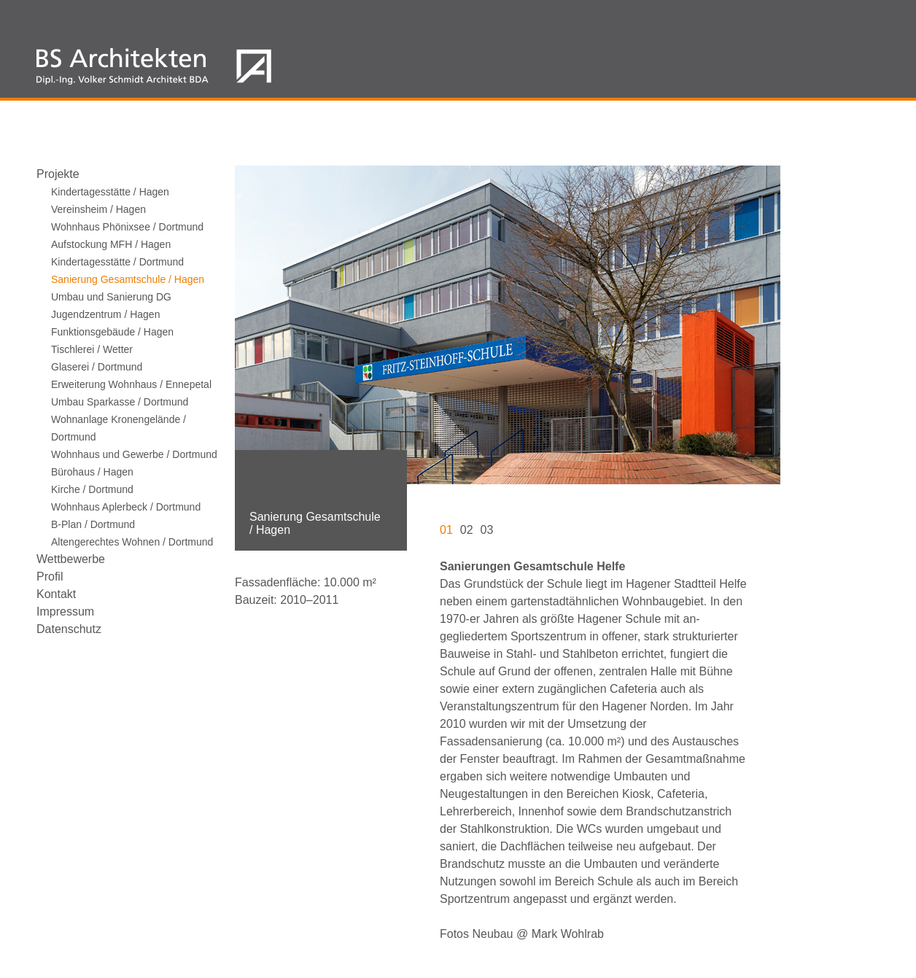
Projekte (57, 174)
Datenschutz (68, 629)
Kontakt (56, 594)
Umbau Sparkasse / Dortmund (119, 402)
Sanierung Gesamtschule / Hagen (127, 279)
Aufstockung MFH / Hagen (111, 244)
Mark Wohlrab (568, 934)
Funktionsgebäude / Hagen (112, 332)
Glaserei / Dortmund (96, 367)
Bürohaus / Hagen (92, 472)
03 (487, 530)
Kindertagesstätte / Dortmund (117, 262)
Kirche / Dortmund (92, 489)
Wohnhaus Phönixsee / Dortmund (127, 227)
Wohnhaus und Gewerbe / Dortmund (134, 454)
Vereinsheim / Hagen (98, 209)
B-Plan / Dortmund (93, 524)
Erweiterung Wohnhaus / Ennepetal (131, 384)
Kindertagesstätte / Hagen (110, 192)
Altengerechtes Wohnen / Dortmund (132, 542)
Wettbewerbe (70, 559)
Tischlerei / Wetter (92, 349)
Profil (49, 576)
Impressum (65, 611)
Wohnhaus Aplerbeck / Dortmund (126, 507)
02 (466, 530)
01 (446, 530)
